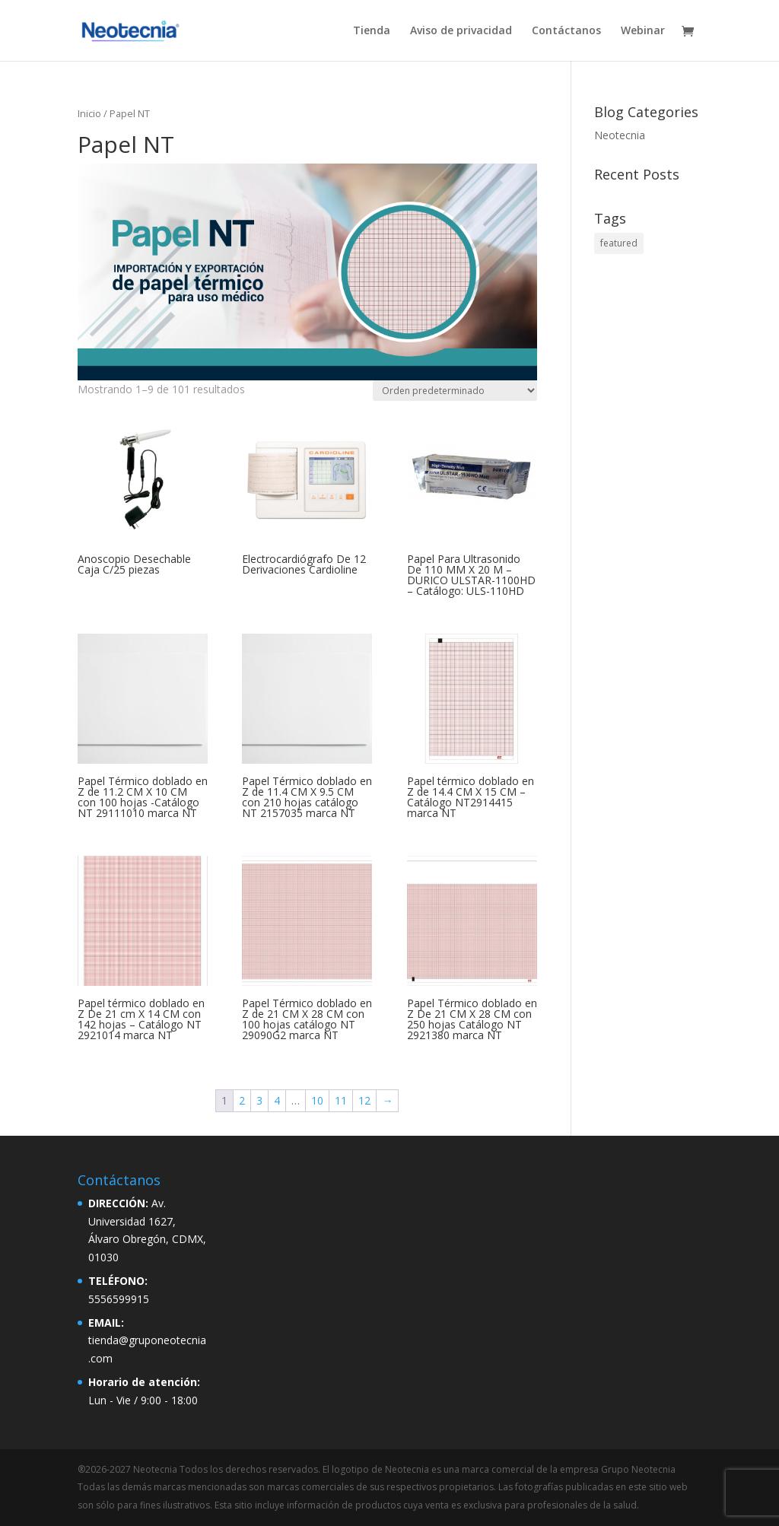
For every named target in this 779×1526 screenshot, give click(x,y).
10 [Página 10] (317, 1100)
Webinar (643, 31)
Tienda (371, 31)
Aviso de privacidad (461, 31)
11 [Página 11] (341, 1100)
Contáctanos (566, 31)
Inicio (89, 113)
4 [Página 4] (277, 1100)
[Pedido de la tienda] (455, 390)
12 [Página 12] (364, 1100)
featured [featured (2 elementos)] (619, 243)
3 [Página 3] (259, 1100)
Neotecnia (619, 135)
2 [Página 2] (242, 1100)
